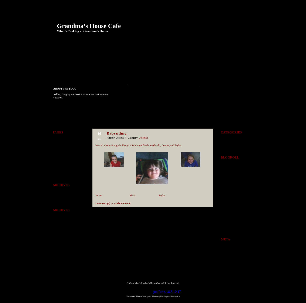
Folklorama (104, 68)
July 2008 (58, 193)
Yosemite (100, 79)
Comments (61, 224)
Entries (227, 253)
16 (226, 214)
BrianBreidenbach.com (232, 177)
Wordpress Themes (62, 230)
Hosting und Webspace (170, 296)
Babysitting (116, 133)
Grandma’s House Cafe (89, 25)
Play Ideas (210, 68)
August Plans (134, 89)
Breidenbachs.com (230, 171)
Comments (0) (102, 203)
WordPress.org (228, 264)
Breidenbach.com (230, 166)
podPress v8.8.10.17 (167, 291)
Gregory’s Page (139, 68)
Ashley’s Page (68, 68)
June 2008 (58, 199)
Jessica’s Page (176, 68)
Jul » (241, 228)
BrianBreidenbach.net (232, 182)
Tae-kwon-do (68, 79)
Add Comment (122, 203)
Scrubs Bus (133, 101)
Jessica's (143, 137)
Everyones (226, 141)
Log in (224, 248)
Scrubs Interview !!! (137, 95)
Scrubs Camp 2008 (137, 107)
